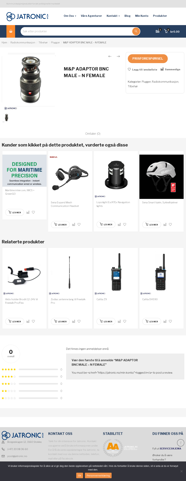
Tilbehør (43, 42)
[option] (31, 82)
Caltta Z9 (101, 299)
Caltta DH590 (150, 299)
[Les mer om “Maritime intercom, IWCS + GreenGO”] (14, 212)
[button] (172, 31)
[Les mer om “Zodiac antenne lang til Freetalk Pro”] (60, 321)
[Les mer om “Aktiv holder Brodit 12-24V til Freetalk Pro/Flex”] (14, 321)
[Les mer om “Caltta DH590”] (151, 321)
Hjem (4, 42)
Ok (79, 475)
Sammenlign (172, 69)
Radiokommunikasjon (22, 42)
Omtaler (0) (92, 133)
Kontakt (113, 15)
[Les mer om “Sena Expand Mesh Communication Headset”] (60, 224)
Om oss (70, 15)
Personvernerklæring (98, 475)
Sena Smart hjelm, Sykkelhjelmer (160, 202)
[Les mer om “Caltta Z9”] (105, 321)
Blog (127, 15)
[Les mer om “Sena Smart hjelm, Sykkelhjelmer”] (151, 224)
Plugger (55, 42)
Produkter (160, 15)
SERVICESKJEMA (171, 448)
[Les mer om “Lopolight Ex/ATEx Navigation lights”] (105, 224)
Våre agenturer (91, 15)
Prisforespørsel (147, 58)
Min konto (141, 15)
